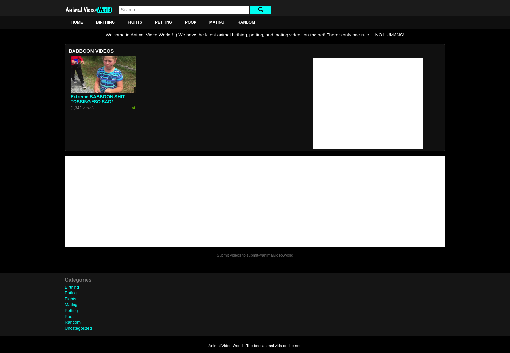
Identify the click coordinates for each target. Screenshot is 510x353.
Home (77, 22)
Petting (163, 22)
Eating (71, 292)
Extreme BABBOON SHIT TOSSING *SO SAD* (98, 99)
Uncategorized (78, 328)
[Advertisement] (368, 103)
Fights (135, 22)
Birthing (105, 22)
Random (246, 22)
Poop (190, 22)
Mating (216, 22)
